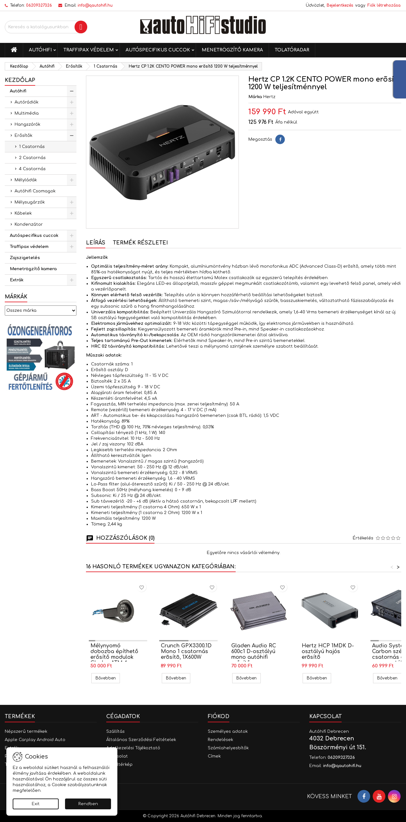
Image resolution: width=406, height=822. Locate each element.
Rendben (88, 804)
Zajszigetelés (25, 258)
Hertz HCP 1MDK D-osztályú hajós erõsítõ (328, 651)
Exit (36, 804)
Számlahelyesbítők (228, 748)
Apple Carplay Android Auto (35, 740)
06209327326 (39, 5)
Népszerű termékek (26, 731)
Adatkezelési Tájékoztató (133, 748)
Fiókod (218, 716)
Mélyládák (26, 180)
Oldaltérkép (119, 764)
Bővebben (107, 678)
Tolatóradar (292, 50)
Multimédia (27, 113)
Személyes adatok (228, 731)
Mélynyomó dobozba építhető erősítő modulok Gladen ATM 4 (114, 654)
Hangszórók (27, 124)
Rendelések (220, 740)
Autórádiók (26, 102)
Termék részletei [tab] (140, 243)
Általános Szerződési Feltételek (141, 740)
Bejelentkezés (340, 5)
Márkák (16, 297)
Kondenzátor (29, 224)
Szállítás (115, 731)
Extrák (16, 280)
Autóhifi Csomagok (35, 191)
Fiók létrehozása (384, 5)
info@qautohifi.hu (95, 5)
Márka (255, 97)
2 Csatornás (32, 158)
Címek (214, 756)
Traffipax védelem (88, 50)
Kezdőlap (20, 80)
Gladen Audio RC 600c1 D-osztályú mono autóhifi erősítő (253, 654)
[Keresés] (46, 27)
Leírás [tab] (95, 243)
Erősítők (23, 135)
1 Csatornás (32, 146)
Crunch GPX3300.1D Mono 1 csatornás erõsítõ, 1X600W (186, 651)
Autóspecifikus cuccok (158, 50)
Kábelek (23, 213)
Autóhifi (40, 50)
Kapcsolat (325, 716)
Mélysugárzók (30, 202)
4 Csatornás (32, 169)
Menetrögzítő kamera (232, 50)
